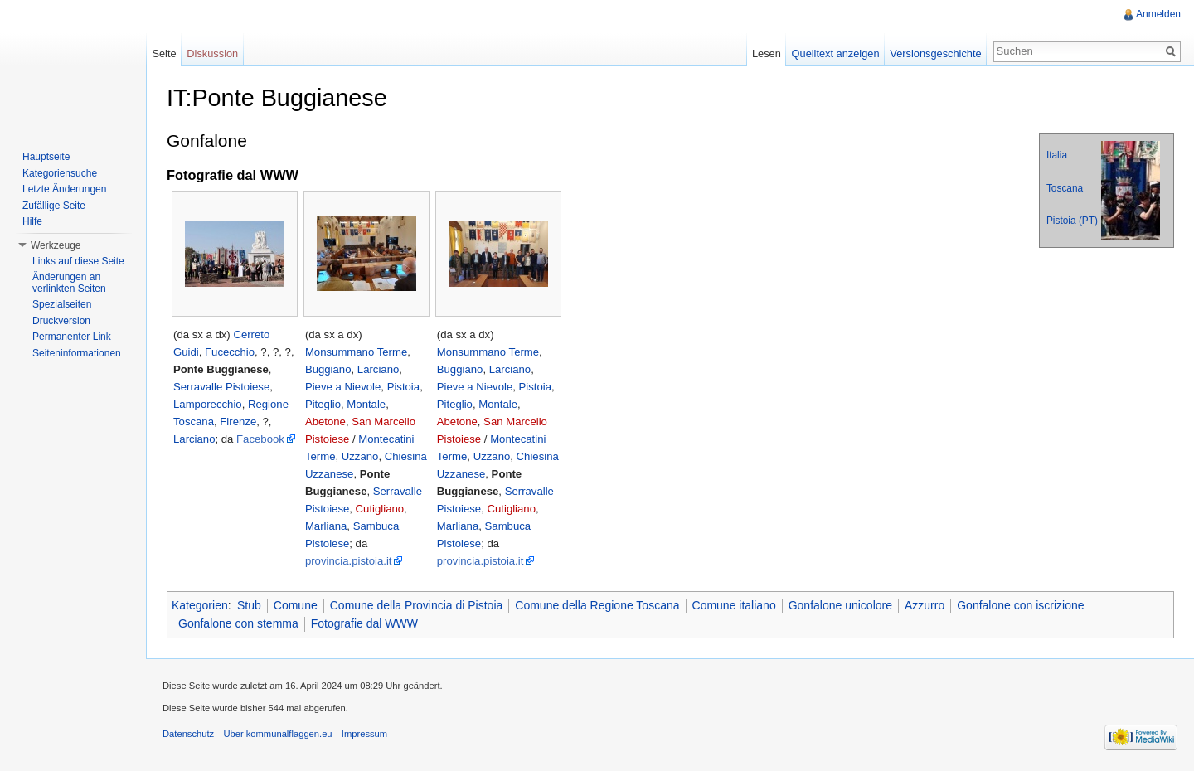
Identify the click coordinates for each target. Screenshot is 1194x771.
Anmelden (1158, 14)
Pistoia (403, 387)
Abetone (325, 421)
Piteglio (323, 404)
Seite (164, 53)
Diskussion (212, 53)
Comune (296, 605)
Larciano (194, 439)
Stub (249, 605)
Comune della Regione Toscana (597, 605)
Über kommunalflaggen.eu (277, 734)
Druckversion (61, 321)
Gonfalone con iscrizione (1020, 605)
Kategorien (200, 605)
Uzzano (360, 456)
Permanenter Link (71, 336)
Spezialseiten (61, 304)
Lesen (766, 53)
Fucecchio (230, 352)
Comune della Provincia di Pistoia (416, 605)
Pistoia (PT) (1072, 220)
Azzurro (924, 605)
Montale (366, 404)
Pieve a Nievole (343, 387)
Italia (1056, 155)
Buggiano (328, 369)
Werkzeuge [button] (55, 245)
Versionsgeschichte (935, 53)
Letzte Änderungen (64, 189)
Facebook (260, 439)
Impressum (364, 734)
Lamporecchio (207, 404)
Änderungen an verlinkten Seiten (69, 282)
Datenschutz (188, 734)
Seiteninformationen (76, 353)
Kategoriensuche (59, 173)
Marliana (326, 526)
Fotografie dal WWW (364, 623)
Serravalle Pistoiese (221, 387)
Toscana (1064, 188)
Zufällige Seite (53, 205)
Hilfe (32, 221)
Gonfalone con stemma (238, 623)
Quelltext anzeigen (836, 53)
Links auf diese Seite (78, 261)
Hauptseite (46, 156)
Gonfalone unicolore (840, 605)
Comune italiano (734, 605)
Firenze (238, 421)
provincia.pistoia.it (348, 561)
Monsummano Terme (356, 352)
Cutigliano (380, 508)
